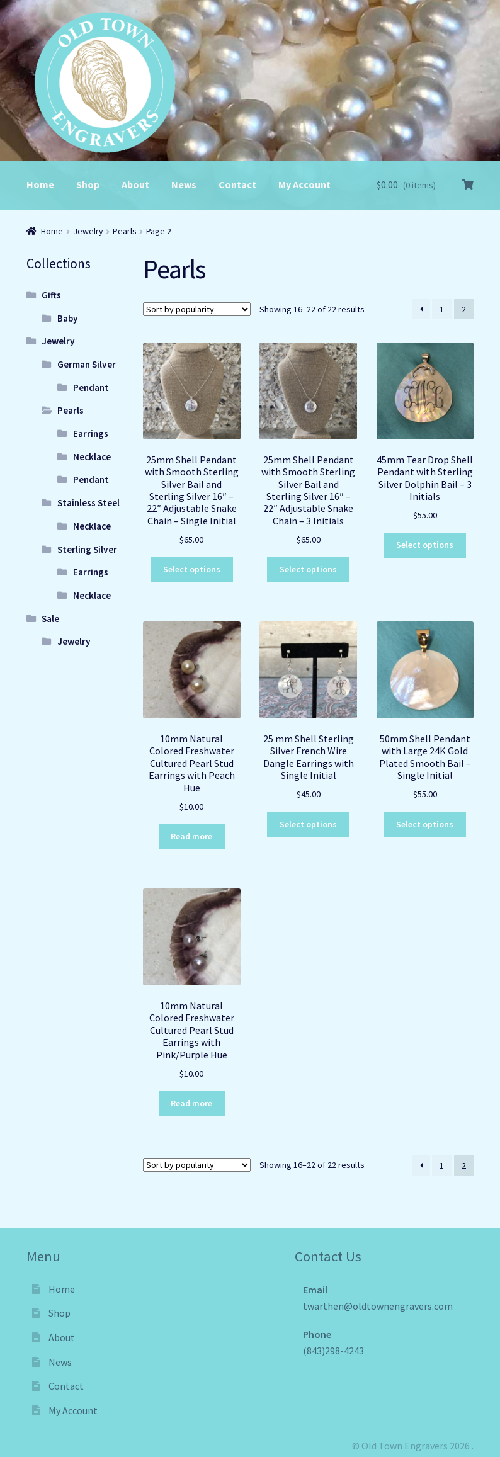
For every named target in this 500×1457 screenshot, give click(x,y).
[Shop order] (197, 309)
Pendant (91, 388)
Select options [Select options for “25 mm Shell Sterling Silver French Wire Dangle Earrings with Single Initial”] (308, 824)
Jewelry (88, 231)
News (183, 184)
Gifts (51, 295)
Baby (67, 318)
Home (40, 184)
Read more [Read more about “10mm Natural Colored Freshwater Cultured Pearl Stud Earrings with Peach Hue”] (191, 836)
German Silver (86, 364)
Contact (237, 184)
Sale (50, 619)
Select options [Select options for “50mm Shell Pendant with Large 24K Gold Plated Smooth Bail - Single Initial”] (424, 824)
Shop (87, 184)
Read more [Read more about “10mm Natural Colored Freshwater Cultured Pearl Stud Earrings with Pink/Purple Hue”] (191, 1103)
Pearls (125, 231)
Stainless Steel (88, 503)
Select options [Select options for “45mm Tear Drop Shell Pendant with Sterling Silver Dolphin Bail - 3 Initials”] (424, 544)
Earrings (90, 433)
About (135, 184)
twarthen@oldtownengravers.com (378, 1306)
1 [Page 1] (442, 309)
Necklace (92, 457)
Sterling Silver (87, 549)
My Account (304, 184)
